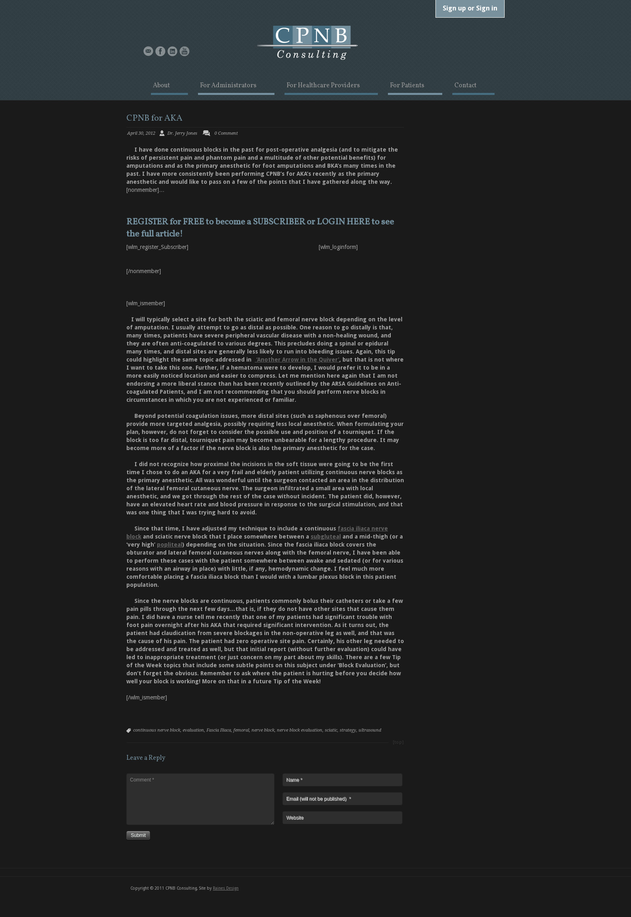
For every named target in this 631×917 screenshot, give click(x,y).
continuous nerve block (156, 730)
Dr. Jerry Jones (182, 133)
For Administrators (228, 86)
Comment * (200, 799)
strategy (348, 730)
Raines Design (226, 888)
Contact (465, 86)
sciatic (331, 730)
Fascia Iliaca (218, 730)
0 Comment (226, 133)
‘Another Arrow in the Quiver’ (297, 359)
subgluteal (326, 536)
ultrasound (370, 730)
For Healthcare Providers (323, 86)
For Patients (407, 86)
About (161, 86)
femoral (241, 730)
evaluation (193, 730)
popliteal (169, 544)
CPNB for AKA (154, 118)
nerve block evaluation (299, 730)
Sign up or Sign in (470, 8)
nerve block (263, 730)
